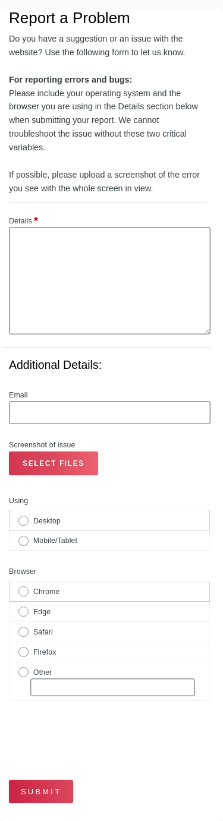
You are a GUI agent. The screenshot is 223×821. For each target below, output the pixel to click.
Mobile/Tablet (55, 540)
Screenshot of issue (42, 445)
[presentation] (78, 735)
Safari (43, 632)
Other (42, 672)
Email (18, 395)
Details (23, 222)
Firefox (44, 652)
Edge (42, 612)
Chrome (46, 592)
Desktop (47, 521)
